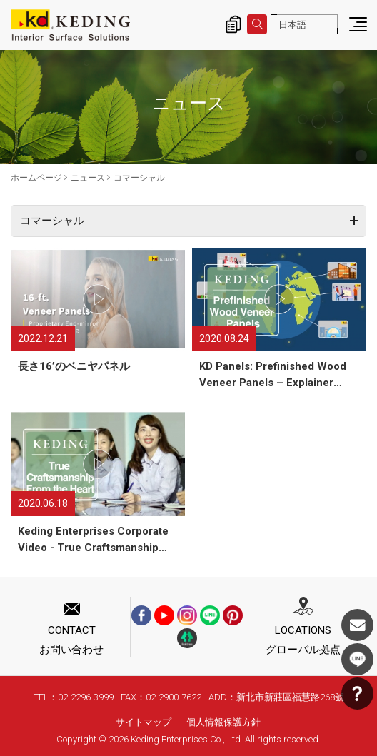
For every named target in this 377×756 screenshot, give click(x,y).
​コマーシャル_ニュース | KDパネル (70, 25)
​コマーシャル (139, 178)
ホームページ (36, 178)
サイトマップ (143, 722)
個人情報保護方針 (223, 722)
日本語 (292, 24)
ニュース (88, 178)
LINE (357, 659)
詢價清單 (233, 24)
